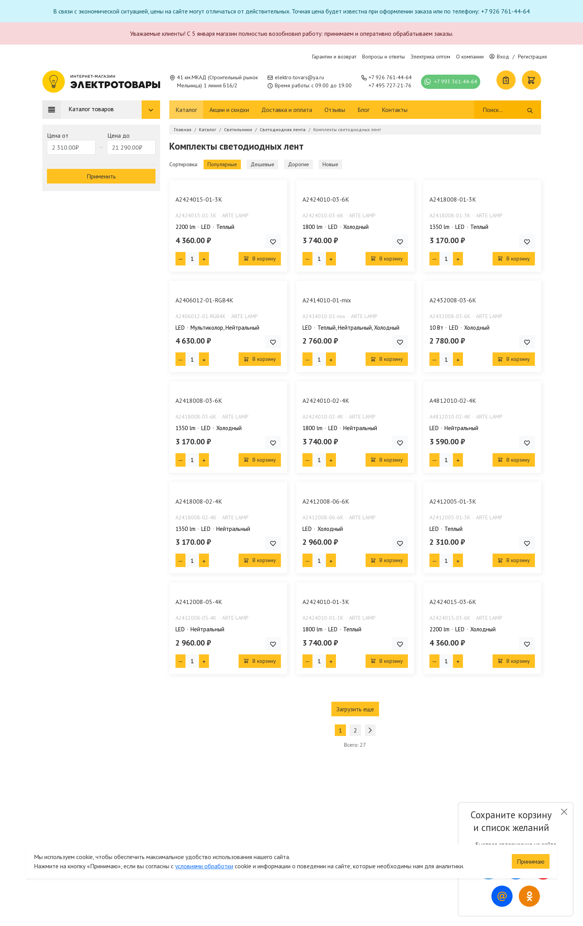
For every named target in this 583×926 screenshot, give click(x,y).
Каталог (186, 109)
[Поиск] (504, 109)
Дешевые (262, 164)
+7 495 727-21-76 (390, 85)
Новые (330, 164)
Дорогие (298, 164)
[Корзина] (531, 80)
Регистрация (532, 56)
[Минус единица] (180, 258)
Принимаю (531, 857)
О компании (470, 56)
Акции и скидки (229, 109)
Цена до (118, 135)
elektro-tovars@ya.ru (299, 77)
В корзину (260, 258)
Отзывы (334, 109)
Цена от (57, 135)
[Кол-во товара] (192, 258)
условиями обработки (204, 861)
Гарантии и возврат (334, 56)
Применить (101, 176)
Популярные (222, 164)
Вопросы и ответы (383, 56)
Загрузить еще (355, 709)
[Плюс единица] (204, 258)
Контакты (395, 109)
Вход (499, 56)
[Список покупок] (506, 80)
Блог (363, 109)
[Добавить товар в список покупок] (273, 241)
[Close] (564, 812)
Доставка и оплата (286, 109)
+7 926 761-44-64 (390, 77)
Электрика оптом (430, 56)
